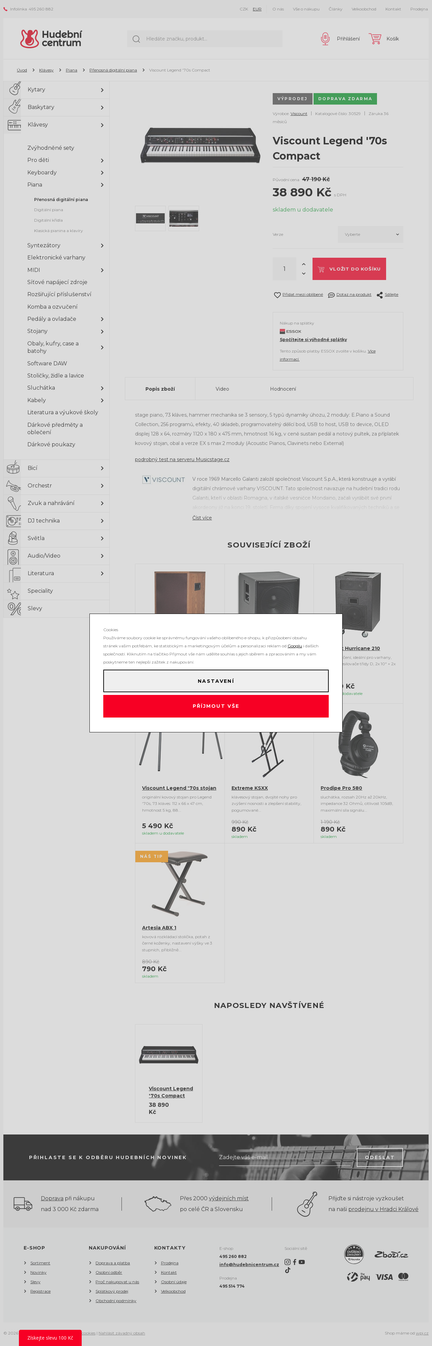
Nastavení (216, 680)
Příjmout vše (216, 707)
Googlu (295, 644)
